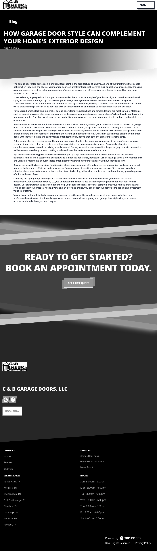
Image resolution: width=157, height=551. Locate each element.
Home (7, 456)
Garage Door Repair (90, 455)
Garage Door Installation (92, 461)
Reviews (8, 462)
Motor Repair (87, 467)
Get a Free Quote (78, 283)
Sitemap (8, 468)
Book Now (12, 411)
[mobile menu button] (145, 5)
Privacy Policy (143, 543)
